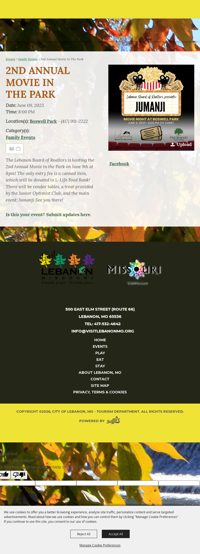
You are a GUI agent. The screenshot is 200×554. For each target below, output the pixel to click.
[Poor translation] (19, 475)
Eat (100, 359)
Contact (100, 379)
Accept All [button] (116, 534)
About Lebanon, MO (100, 372)
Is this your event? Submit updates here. (48, 214)
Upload (184, 144)
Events (10, 59)
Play (100, 353)
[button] (185, 11)
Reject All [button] (83, 534)
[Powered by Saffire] (114, 421)
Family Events (28, 59)
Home (100, 340)
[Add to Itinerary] (18, 148)
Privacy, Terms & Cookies (100, 392)
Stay (100, 366)
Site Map (100, 385)
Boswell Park (43, 121)
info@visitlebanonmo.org (102, 330)
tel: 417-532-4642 (103, 323)
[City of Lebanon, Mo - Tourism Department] (39, 25)
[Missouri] (133, 271)
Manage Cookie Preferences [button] (100, 545)
